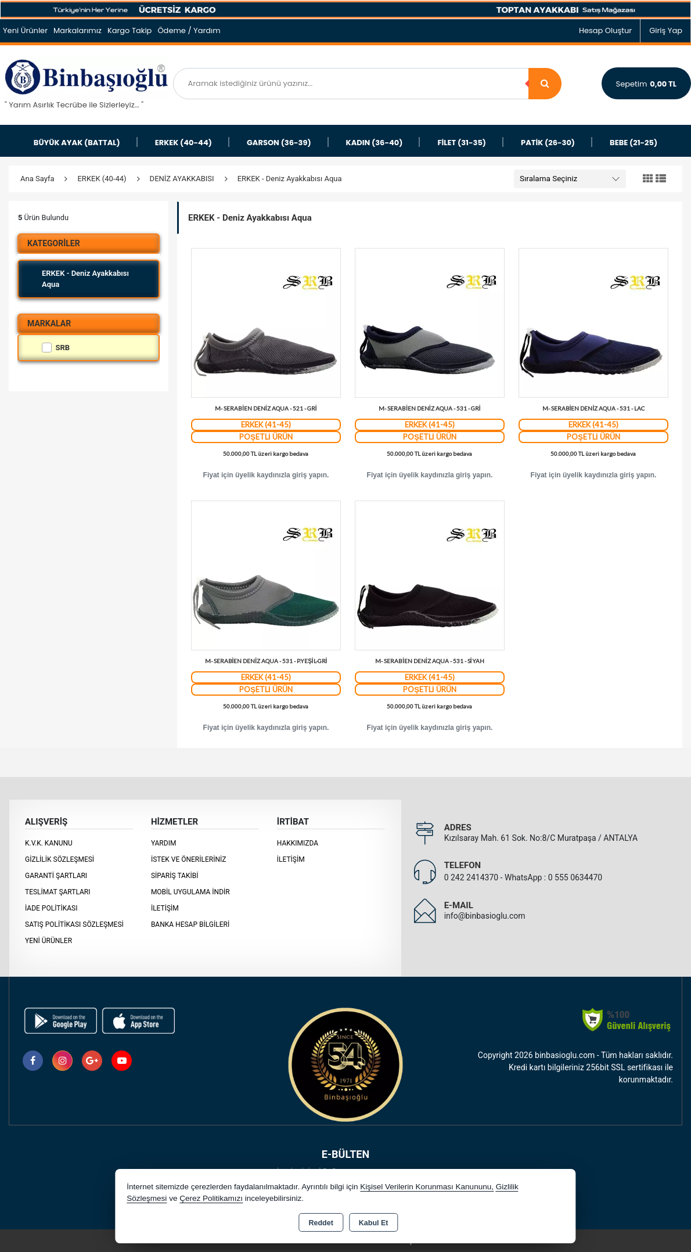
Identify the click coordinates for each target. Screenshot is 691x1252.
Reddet (320, 1223)
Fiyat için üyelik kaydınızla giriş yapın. (266, 475)
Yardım (164, 843)
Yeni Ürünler (48, 941)
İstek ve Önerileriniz (188, 859)
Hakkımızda (297, 843)
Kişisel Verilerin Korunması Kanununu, (427, 1186)
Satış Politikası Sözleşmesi (74, 924)
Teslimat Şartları (58, 892)
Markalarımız (77, 30)
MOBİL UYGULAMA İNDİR (190, 892)
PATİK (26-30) (548, 142)
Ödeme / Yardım (188, 30)
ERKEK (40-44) (183, 142)
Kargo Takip (129, 30)
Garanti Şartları (56, 876)
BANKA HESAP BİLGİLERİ (190, 924)
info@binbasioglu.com (485, 915)
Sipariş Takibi (175, 876)
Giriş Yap (665, 30)
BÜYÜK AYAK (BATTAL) (77, 142)
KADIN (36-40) (374, 142)
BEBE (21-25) (633, 142)
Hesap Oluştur (605, 30)
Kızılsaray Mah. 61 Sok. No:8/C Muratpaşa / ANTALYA (541, 838)
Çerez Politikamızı (211, 1198)
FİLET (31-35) (461, 142)
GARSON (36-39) (279, 142)
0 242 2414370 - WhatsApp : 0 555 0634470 (523, 877)
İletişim (165, 908)
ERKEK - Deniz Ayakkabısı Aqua (85, 279)
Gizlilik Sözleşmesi (59, 859)
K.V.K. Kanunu (49, 843)
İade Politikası (51, 908)
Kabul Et (373, 1223)
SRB (56, 347)
